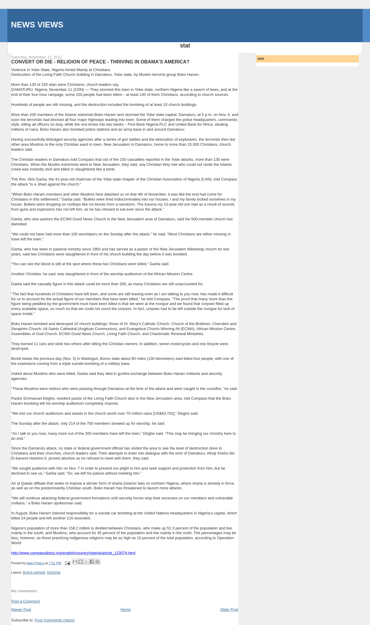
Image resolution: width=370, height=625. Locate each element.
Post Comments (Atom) (55, 620)
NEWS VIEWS (37, 24)
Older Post (229, 609)
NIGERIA (54, 572)
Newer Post (21, 609)
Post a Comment (25, 601)
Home (125, 609)
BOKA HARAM (34, 572)
